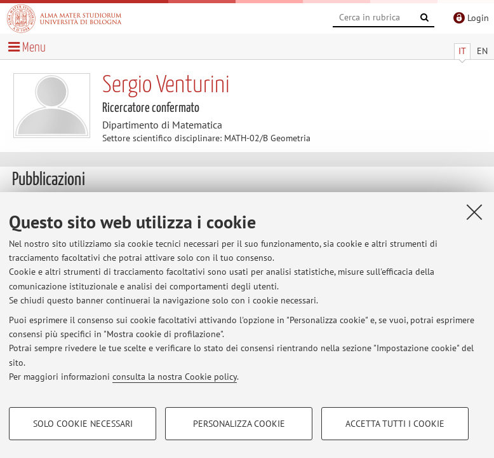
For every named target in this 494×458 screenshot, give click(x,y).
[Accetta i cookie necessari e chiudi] (474, 212)
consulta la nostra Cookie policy (174, 376)
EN (482, 51)
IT (462, 51)
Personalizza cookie (239, 423)
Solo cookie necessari (83, 423)
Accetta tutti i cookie (394, 423)
